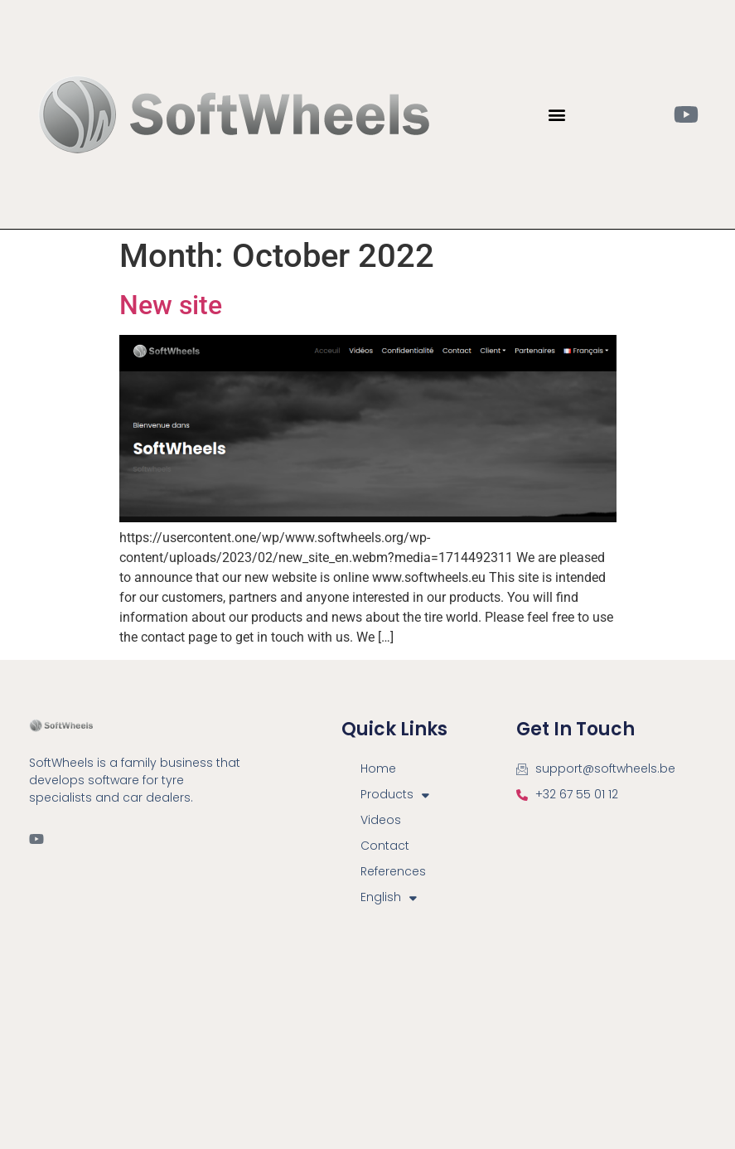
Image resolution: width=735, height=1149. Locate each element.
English (388, 897)
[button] (556, 114)
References (393, 871)
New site (170, 305)
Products (394, 794)
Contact (384, 845)
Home (378, 768)
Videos (380, 820)
